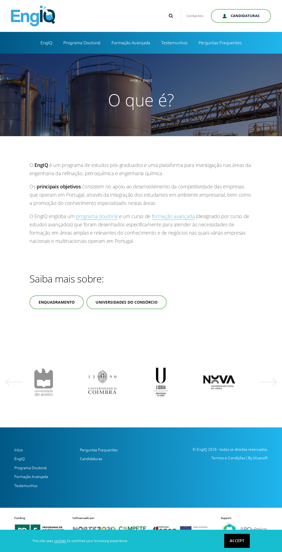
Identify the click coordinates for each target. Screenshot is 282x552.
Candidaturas (91, 459)
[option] (53, 382)
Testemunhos (174, 42)
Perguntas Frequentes (220, 42)
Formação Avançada (131, 42)
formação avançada (173, 216)
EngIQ (46, 42)
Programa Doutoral (82, 42)
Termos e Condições (228, 458)
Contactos (195, 16)
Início (134, 80)
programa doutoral (97, 216)
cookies (60, 541)
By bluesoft (258, 458)
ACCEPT (237, 541)
